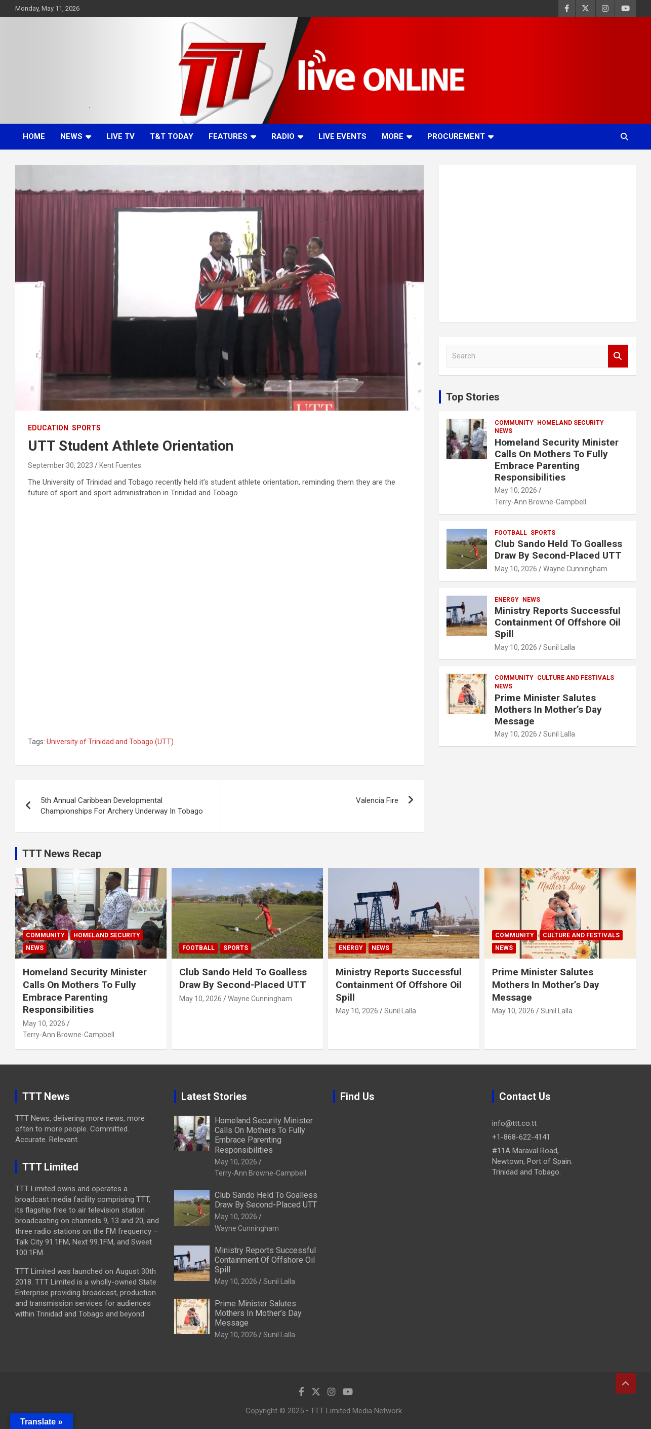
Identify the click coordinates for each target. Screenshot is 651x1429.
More (392, 136)
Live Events (342, 136)
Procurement (456, 136)
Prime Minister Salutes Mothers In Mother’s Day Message (548, 709)
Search (618, 356)
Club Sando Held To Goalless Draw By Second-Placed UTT (558, 549)
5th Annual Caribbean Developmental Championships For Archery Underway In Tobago (121, 806)
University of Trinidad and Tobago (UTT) (110, 742)
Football (511, 532)
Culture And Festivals (575, 677)
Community (514, 422)
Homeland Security (570, 422)
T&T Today (171, 136)
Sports (86, 428)
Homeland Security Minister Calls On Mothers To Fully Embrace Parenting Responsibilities (557, 459)
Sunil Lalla (559, 647)
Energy (507, 599)
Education (48, 428)
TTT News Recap (61, 854)
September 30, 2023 (60, 465)
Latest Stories (214, 1096)
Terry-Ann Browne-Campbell (540, 502)
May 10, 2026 (516, 490)
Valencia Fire (377, 800)
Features (228, 136)
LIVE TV (120, 136)
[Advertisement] (537, 243)
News (71, 136)
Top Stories (473, 397)
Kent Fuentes (120, 465)
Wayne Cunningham (575, 569)
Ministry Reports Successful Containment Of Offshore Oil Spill (558, 622)
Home (34, 136)
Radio (283, 136)
